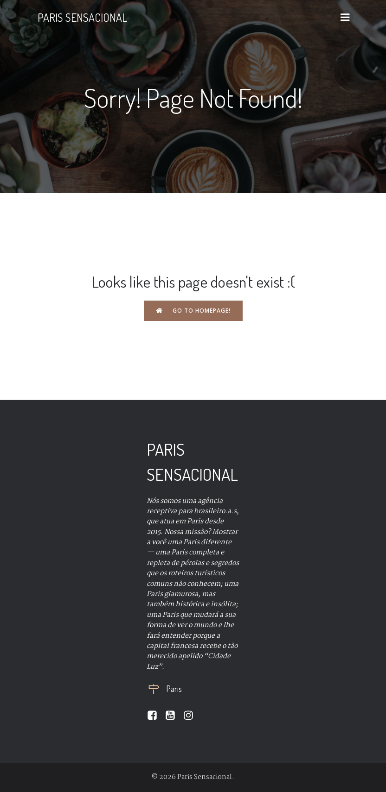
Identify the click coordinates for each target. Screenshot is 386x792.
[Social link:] (156, 715)
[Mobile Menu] (345, 17)
